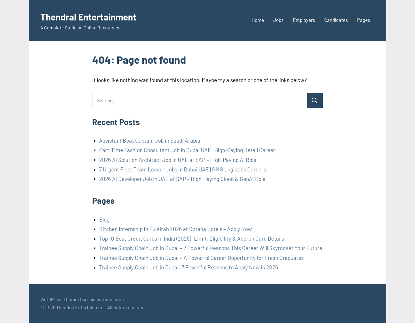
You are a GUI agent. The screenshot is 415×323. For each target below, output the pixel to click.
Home (258, 20)
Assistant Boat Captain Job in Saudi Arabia (149, 140)
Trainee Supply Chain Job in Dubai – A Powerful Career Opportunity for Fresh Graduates (201, 257)
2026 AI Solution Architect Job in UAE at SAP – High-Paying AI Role (177, 159)
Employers (304, 20)
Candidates (336, 20)
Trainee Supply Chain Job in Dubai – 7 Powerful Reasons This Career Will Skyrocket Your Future (210, 248)
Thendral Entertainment (95, 16)
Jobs (278, 20)
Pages (363, 20)
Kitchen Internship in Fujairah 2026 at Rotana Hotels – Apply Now (175, 229)
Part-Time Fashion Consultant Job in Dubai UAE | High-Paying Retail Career (187, 150)
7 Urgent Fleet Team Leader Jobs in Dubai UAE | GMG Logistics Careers (182, 169)
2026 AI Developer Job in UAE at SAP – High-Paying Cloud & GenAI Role (182, 178)
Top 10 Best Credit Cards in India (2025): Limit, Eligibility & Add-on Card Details (191, 238)
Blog (104, 219)
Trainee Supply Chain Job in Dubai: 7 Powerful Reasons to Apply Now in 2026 (188, 267)
